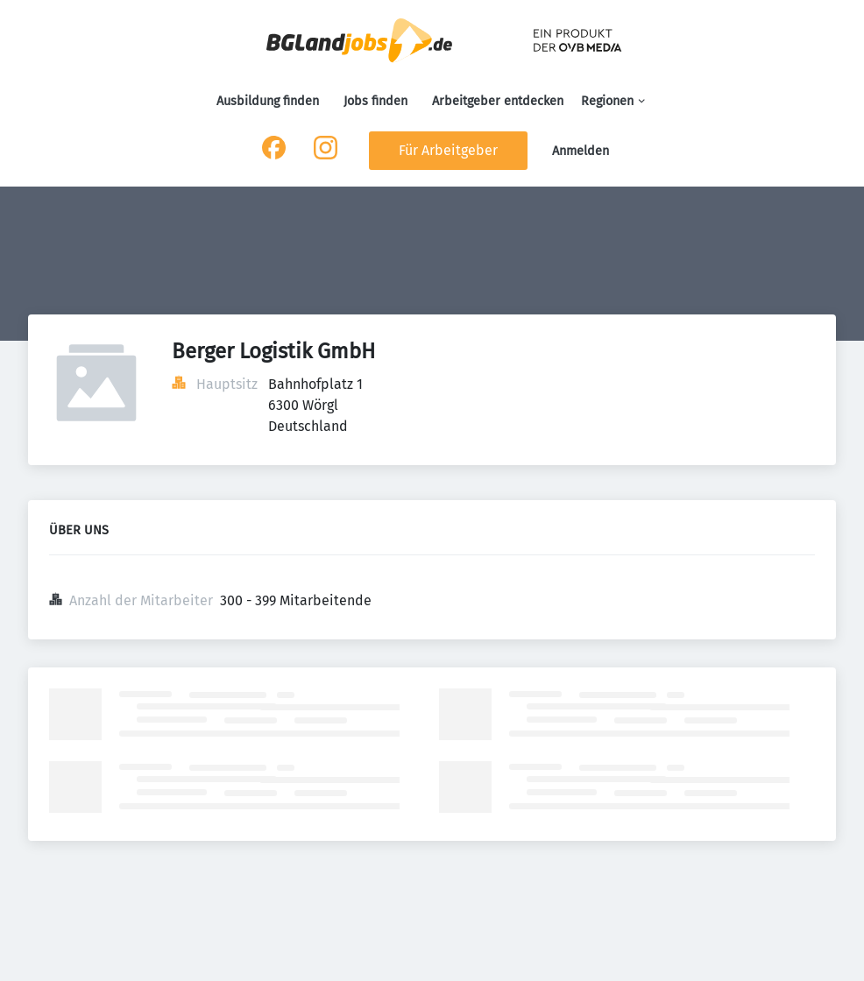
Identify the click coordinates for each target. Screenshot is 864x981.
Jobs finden (375, 101)
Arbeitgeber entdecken (497, 101)
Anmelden (580, 151)
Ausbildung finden (267, 101)
